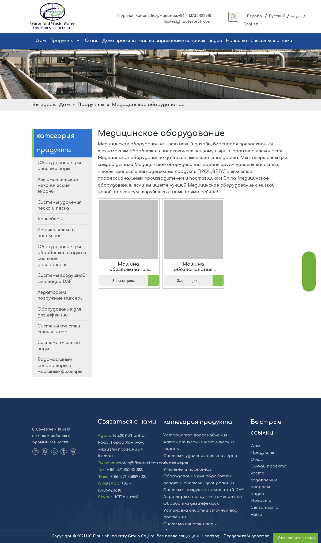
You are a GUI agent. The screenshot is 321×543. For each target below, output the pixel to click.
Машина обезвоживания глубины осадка (128, 267)
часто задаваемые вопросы (264, 480)
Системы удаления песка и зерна (200, 456)
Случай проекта (268, 466)
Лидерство (257, 536)
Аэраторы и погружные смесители (202, 497)
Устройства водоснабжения (195, 435)
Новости (261, 500)
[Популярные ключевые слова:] (233, 17)
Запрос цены (117, 280)
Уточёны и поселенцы (187, 469)
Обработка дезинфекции (191, 503)
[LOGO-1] (42, 417)
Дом (255, 446)
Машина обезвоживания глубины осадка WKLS (193, 267)
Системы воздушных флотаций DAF (203, 490)
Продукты (262, 452)
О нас (257, 459)
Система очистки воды (190, 524)
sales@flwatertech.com (187, 22)
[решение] (160, 74)
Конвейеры (175, 462)
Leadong (211, 536)
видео (257, 494)
